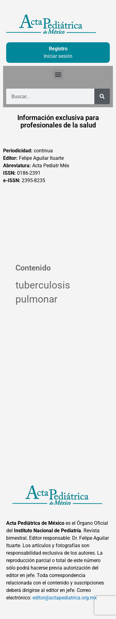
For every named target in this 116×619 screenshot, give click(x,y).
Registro (58, 49)
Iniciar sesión (58, 56)
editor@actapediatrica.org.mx (64, 598)
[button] (58, 74)
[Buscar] (102, 96)
